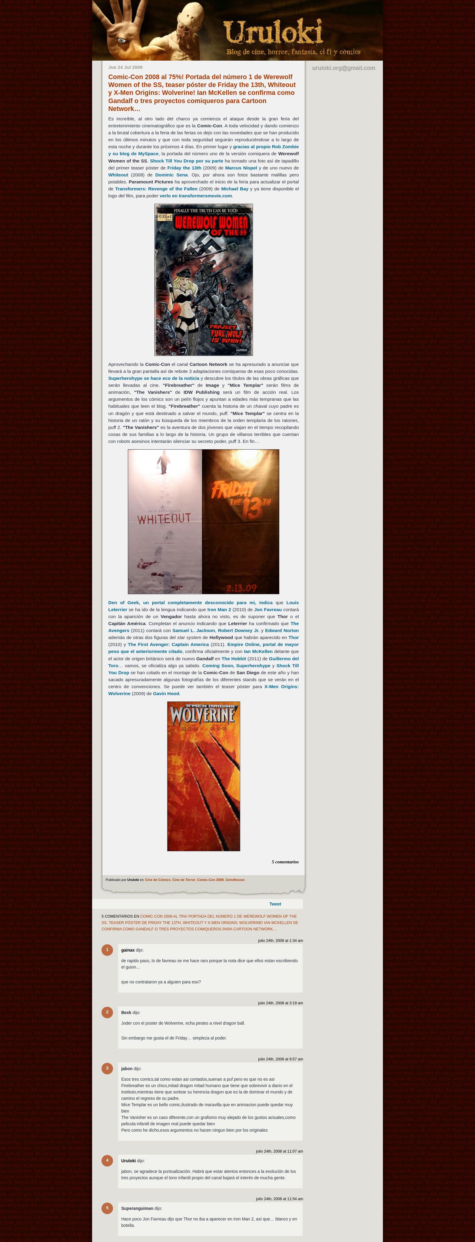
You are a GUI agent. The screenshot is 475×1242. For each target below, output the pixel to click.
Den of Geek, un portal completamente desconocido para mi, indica (190, 602)
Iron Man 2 (219, 609)
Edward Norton (282, 630)
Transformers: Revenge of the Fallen (156, 188)
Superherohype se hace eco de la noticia (153, 378)
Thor (293, 637)
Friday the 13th (184, 167)
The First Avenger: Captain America (168, 644)
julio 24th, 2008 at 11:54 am (279, 1199)
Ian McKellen (258, 651)
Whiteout (118, 174)
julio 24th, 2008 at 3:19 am (280, 1003)
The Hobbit (234, 658)
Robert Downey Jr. (238, 630)
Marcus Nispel (241, 167)
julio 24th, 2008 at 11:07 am (279, 1151)
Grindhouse (235, 880)
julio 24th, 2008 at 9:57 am (280, 1059)
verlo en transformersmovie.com (196, 195)
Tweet (275, 904)
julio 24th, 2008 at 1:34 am (280, 941)
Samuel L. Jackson (193, 630)
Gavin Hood (166, 693)
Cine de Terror (183, 880)
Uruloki (128, 1160)
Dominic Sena (171, 174)
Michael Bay (234, 188)
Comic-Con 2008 (210, 880)
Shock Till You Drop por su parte (186, 160)
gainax (128, 950)
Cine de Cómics (158, 880)
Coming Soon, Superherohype (236, 665)
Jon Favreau (268, 609)
